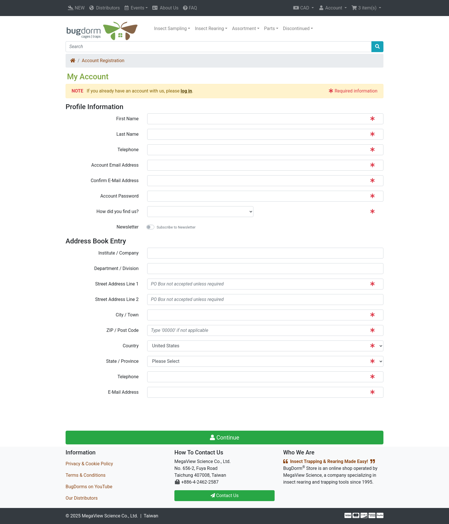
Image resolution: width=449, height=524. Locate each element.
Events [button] (134, 8)
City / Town (127, 315)
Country (131, 345)
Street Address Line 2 (117, 299)
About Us (165, 8)
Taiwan (151, 516)
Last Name (128, 134)
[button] (303, 8)
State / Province (122, 361)
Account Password (119, 196)
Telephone (128, 149)
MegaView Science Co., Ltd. (110, 516)
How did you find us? (118, 211)
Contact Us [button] (224, 495)
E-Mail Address (123, 392)
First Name (127, 118)
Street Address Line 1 (117, 284)
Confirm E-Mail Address (115, 180)
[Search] (219, 46)
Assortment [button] (244, 28)
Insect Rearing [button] (209, 28)
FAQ (190, 8)
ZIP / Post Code (123, 330)
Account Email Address (115, 165)
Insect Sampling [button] (170, 28)
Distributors (104, 8)
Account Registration (103, 60)
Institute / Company (118, 253)
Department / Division (116, 268)
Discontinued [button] (296, 28)
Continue (224, 437)
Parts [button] (269, 28)
